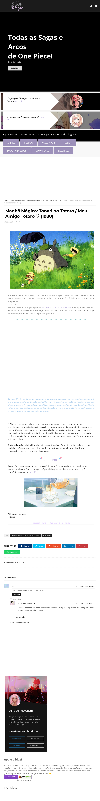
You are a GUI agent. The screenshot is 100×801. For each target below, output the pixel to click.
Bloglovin (66, 523)
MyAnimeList (35, 743)
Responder (16, 592)
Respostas (17, 597)
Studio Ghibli (55, 201)
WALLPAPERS (48, 142)
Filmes (45, 201)
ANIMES (11, 142)
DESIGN (68, 142)
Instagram (16, 736)
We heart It (55, 523)
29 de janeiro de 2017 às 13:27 (84, 584)
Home (6, 201)
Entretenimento (33, 201)
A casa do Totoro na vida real (56, 307)
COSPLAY (28, 142)
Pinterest (17, 743)
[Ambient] (50, 460)
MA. (13, 584)
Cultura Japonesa (18, 201)
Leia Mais (15, 68)
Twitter (45, 523)
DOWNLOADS (42, 150)
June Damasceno (25, 601)
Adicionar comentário (19, 621)
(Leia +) (18, 101)
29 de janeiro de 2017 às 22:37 (84, 601)
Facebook (36, 523)
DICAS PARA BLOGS (17, 150)
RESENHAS (63, 150)
